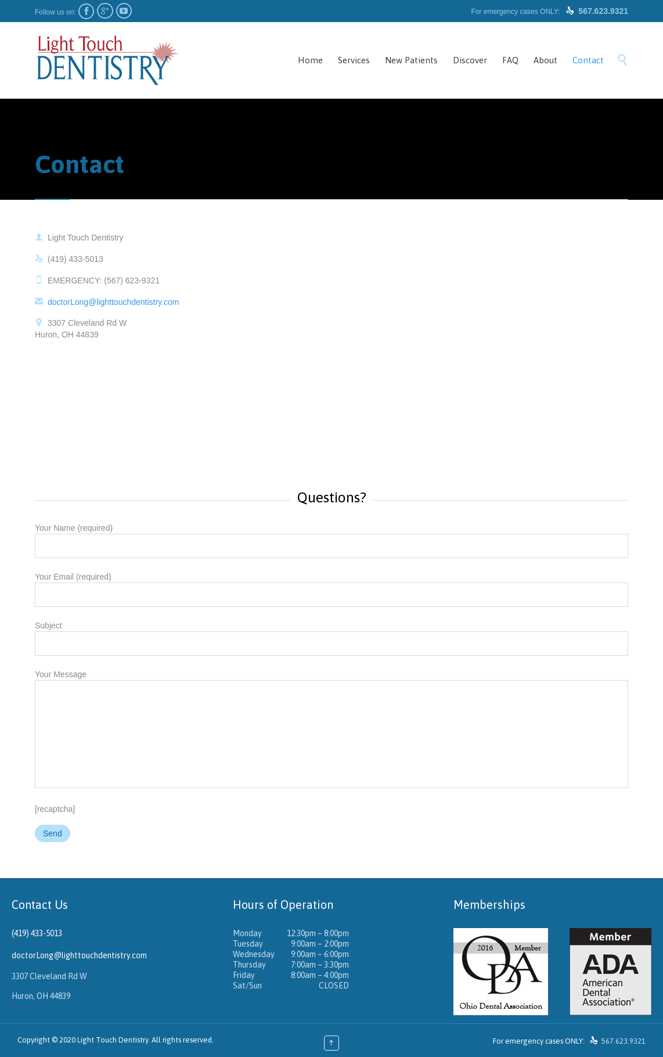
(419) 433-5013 (37, 933)
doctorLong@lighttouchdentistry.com (107, 302)
